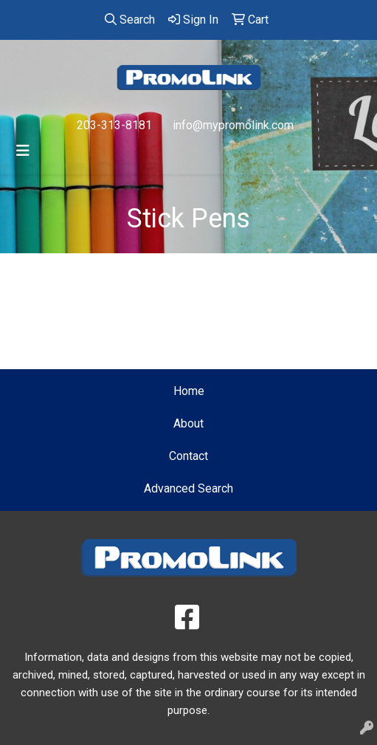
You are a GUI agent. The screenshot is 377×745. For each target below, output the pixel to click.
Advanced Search (188, 488)
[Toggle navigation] (22, 150)
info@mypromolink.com (233, 125)
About (188, 423)
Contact (188, 456)
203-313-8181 (114, 125)
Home (188, 391)
